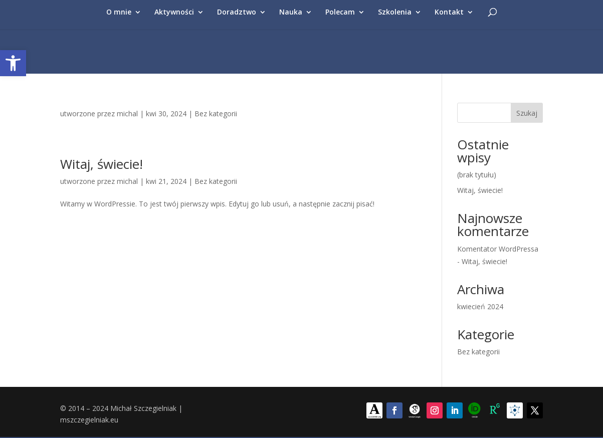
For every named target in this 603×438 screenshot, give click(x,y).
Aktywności (174, 13)
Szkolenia (395, 13)
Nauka (290, 13)
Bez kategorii (215, 113)
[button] (13, 63)
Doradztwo (236, 13)
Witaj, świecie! (101, 164)
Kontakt (449, 13)
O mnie (118, 13)
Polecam (340, 13)
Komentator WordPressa (497, 249)
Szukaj (526, 113)
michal (127, 113)
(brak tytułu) (476, 174)
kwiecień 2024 (480, 306)
